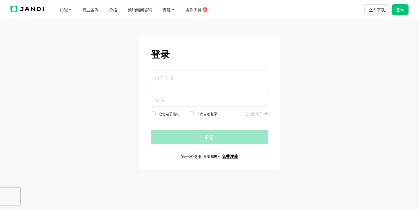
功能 (66, 9)
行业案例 (90, 9)
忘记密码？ (256, 113)
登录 (400, 9)
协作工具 (198, 9)
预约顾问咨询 (140, 9)
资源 (169, 9)
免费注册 (230, 156)
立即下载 (377, 9)
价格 (113, 9)
